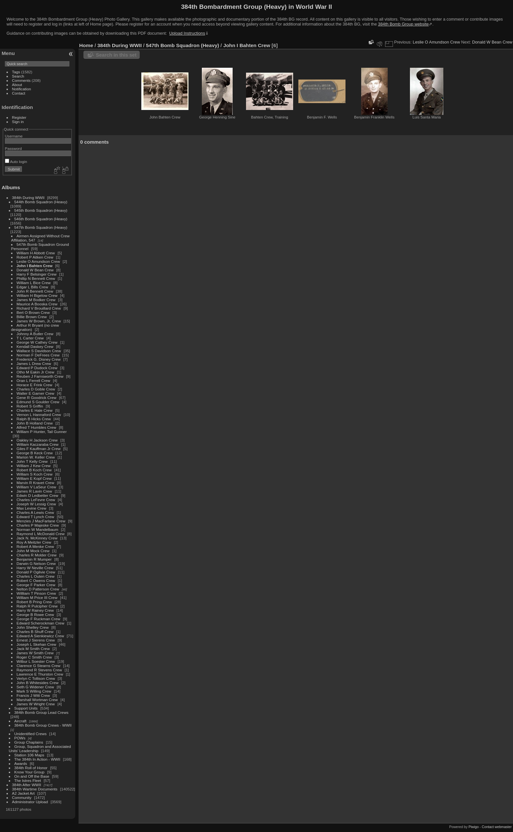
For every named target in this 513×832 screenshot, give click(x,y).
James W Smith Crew (35, 653)
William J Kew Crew (34, 465)
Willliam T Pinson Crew (36, 593)
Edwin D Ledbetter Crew (38, 495)
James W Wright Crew (36, 704)
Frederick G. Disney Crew (39, 359)
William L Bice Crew (34, 282)
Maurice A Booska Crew (37, 304)
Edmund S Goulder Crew (38, 402)
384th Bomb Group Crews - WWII (43, 725)
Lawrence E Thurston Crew (40, 674)
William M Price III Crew (37, 597)
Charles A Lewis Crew (35, 512)
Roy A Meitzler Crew (34, 542)
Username (14, 136)
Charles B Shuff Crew (35, 631)
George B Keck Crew (35, 453)
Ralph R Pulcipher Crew (37, 606)
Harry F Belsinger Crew (37, 274)
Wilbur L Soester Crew (36, 661)
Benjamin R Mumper (34, 559)
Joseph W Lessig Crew (36, 504)
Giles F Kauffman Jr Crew (39, 448)
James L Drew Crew (34, 363)
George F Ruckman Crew (38, 619)
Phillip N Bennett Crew (36, 278)
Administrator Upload (30, 802)
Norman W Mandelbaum (38, 529)
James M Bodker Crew (36, 300)
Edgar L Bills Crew (32, 287)
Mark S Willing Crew (34, 691)
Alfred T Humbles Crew (36, 427)
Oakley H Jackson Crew (37, 440)
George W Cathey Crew (37, 342)
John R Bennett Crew (35, 291)
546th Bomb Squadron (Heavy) (40, 219)
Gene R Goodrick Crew (37, 397)
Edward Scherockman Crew (40, 623)
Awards (20, 763)
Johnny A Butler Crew (35, 334)
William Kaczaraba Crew (38, 444)
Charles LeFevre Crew (36, 499)
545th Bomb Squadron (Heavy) (40, 210)
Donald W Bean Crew (35, 270)
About (17, 84)
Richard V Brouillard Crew (39, 308)
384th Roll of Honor (30, 768)
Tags (16, 72)
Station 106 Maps (29, 755)
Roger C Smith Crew (34, 657)
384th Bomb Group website (403, 24)
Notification (21, 89)
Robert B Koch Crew (34, 470)
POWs (20, 738)
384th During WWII (28, 197)
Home (86, 45)
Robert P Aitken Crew (35, 257)
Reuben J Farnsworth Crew (40, 376)
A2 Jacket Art (23, 793)
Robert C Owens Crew (36, 580)
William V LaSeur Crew (36, 487)
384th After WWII (26, 785)
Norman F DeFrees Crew (38, 355)
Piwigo (474, 827)
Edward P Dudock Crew (37, 368)
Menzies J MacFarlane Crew (41, 521)
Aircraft (20, 721)
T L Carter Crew (30, 338)
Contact (19, 93)
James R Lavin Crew (34, 491)
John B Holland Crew (35, 423)
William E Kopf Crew (34, 478)
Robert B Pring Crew (34, 602)
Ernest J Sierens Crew (36, 640)
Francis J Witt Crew (33, 695)
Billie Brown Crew (32, 317)
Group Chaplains (28, 742)
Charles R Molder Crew (37, 555)
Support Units (26, 708)
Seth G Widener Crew (35, 687)
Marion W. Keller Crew (36, 457)
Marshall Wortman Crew (37, 699)
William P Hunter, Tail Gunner (42, 431)
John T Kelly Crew (32, 461)
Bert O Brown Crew (33, 312)
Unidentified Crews (30, 734)
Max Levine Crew (31, 508)
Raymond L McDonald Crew (41, 534)
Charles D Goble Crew (36, 389)
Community (22, 797)
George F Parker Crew (36, 585)
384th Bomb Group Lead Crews (41, 712)
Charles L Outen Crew (36, 576)
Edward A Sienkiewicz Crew (40, 636)
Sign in (18, 121)
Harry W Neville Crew (35, 568)
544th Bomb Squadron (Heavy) (40, 202)
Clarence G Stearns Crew (39, 665)
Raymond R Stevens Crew (39, 670)
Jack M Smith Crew (33, 648)
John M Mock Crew (33, 551)
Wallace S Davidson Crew (39, 351)
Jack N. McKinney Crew (37, 538)
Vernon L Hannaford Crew (39, 414)
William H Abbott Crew (36, 253)
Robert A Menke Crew (35, 546)
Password (13, 148)
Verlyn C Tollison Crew (36, 678)
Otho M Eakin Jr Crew (35, 372)
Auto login (16, 161)
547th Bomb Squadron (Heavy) (40, 227)
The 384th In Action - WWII (37, 759)
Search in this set (116, 55)
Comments (21, 80)
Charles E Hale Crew (35, 410)
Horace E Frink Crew (34, 385)
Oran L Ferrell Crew (33, 380)
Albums (11, 187)
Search (18, 76)
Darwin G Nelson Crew (36, 563)
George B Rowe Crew (35, 614)
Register (19, 117)
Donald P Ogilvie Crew (36, 572)
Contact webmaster (497, 827)
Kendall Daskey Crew (35, 346)
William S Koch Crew (35, 474)
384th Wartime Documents (35, 789)
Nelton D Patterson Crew (38, 589)
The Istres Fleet (27, 780)
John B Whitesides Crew (38, 682)
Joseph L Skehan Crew (36, 644)
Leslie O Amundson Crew (38, 261)
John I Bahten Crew (35, 265)
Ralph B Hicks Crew (34, 419)
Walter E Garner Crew (35, 393)
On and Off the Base (31, 776)
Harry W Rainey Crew (35, 610)
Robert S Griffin (30, 406)
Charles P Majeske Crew (38, 525)
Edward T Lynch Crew (35, 517)
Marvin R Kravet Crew (35, 482)
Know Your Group (29, 772)
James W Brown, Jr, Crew (39, 321)
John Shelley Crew (33, 627)
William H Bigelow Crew (37, 295)
